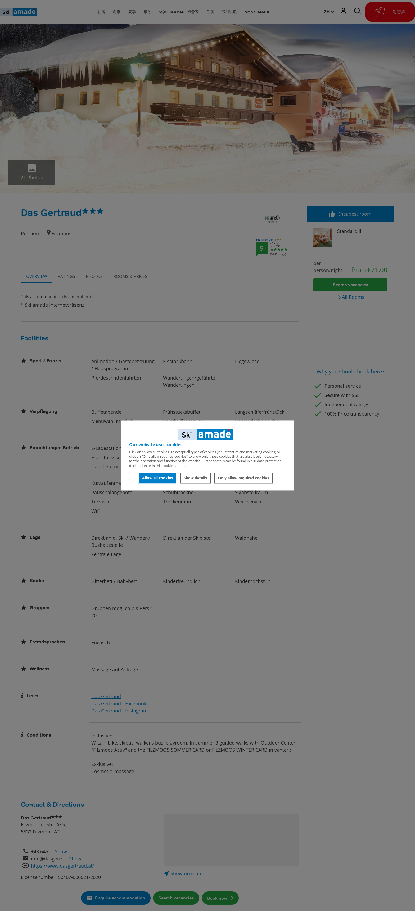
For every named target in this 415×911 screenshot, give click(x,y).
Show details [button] (195, 477)
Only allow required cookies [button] (243, 477)
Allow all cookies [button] (157, 477)
